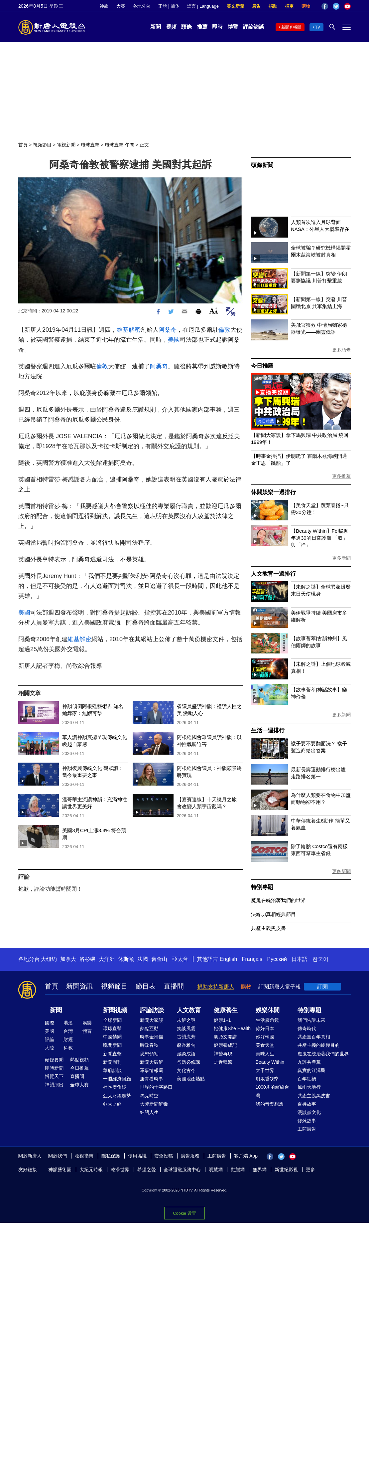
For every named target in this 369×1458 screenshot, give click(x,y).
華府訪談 (112, 1070)
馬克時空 (149, 1095)
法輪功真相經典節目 (273, 914)
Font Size (213, 310)
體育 (87, 1031)
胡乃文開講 (225, 1036)
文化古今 (186, 1070)
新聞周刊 (112, 1062)
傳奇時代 (307, 1028)
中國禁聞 (112, 1036)
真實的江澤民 (311, 1070)
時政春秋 (149, 1045)
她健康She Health (232, 1028)
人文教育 (189, 1010)
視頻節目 (42, 144)
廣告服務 (190, 1156)
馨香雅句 (186, 1045)
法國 (142, 959)
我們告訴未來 (311, 1020)
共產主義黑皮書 (268, 928)
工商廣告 (307, 1129)
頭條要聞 (54, 1059)
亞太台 (180, 959)
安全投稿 (163, 1156)
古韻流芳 (186, 1036)
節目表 (146, 986)
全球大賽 (79, 1084)
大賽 (120, 6)
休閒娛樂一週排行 (273, 492)
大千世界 (265, 1070)
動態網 (238, 1169)
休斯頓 (126, 959)
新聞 (155, 27)
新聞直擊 (112, 1053)
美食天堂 (265, 1045)
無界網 (260, 1169)
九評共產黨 (309, 1062)
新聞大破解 (151, 1062)
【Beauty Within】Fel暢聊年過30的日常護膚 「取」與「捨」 (319, 538)
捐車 (289, 6)
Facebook (324, 6)
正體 (162, 6)
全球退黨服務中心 (182, 1169)
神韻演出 (54, 1084)
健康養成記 (225, 1045)
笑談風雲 (186, 1028)
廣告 (256, 6)
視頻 (171, 27)
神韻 (104, 6)
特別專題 (262, 887)
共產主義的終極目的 (318, 1045)
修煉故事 (307, 1120)
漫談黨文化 (309, 1112)
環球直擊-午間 (119, 144)
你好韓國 (265, 1036)
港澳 (68, 1022)
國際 (49, 1022)
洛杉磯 (87, 959)
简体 (175, 6)
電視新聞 (66, 144)
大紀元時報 (91, 1169)
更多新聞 (341, 558)
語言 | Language (202, 6)
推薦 (202, 27)
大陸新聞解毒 (154, 1104)
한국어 (320, 959)
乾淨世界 (120, 1169)
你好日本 (265, 1028)
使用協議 (137, 1156)
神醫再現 (223, 1053)
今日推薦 (262, 366)
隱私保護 (110, 1156)
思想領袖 (149, 1053)
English (228, 959)
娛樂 (87, 1022)
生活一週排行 (268, 730)
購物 (306, 6)
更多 (310, 1169)
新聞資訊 (79, 986)
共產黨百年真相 (314, 1036)
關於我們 (57, 1156)
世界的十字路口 (156, 1087)
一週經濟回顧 (117, 1078)
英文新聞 (235, 6)
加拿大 (68, 959)
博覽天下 (54, 1076)
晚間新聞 (112, 1045)
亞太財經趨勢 (117, 1095)
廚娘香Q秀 (267, 1078)
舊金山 (159, 959)
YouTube (347, 6)
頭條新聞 (262, 165)
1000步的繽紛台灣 (272, 1091)
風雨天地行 (309, 1087)
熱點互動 (149, 1028)
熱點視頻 (79, 1059)
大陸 (49, 1047)
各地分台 (141, 6)
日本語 (300, 959)
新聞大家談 (151, 1020)
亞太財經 (112, 1104)
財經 (68, 1039)
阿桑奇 (168, 329)
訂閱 (322, 987)
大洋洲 (107, 959)
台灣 (68, 1031)
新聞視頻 (115, 1010)
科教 (68, 1047)
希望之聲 (146, 1169)
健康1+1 (222, 1020)
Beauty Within (270, 1062)
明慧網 (216, 1169)
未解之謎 (186, 1020)
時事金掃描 (151, 1036)
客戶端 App (246, 1156)
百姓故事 (307, 1104)
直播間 (174, 986)
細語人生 (149, 1112)
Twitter (336, 6)
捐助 (273, 6)
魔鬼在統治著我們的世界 (278, 900)
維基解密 (129, 329)
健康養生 (226, 1010)
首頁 (23, 144)
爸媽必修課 (188, 1062)
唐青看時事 (151, 1078)
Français (252, 959)
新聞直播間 (291, 27)
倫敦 (224, 329)
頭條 (186, 27)
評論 (49, 1039)
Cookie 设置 (184, 1213)
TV (317, 27)
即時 (217, 27)
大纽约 (49, 959)
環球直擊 (90, 144)
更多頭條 (341, 349)
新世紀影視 (286, 1169)
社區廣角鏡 (114, 1087)
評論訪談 (253, 27)
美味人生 (265, 1053)
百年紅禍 (307, 1078)
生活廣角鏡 (267, 1020)
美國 (174, 339)
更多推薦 (341, 476)
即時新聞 (54, 1068)
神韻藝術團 (59, 1169)
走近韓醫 (223, 1062)
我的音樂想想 (270, 1104)
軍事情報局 (151, 1070)
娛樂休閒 (268, 1010)
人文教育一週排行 (273, 574)
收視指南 (84, 1156)
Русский (277, 959)
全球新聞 (112, 1020)
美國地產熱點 (191, 1078)
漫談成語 (186, 1053)
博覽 (233, 27)
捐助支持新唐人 (215, 987)
